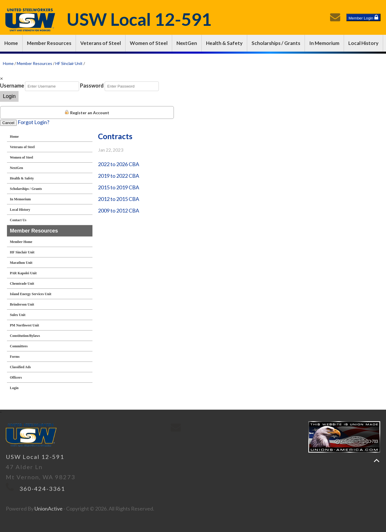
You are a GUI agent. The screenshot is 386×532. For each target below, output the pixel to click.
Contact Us (18, 220)
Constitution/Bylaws (25, 336)
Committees (19, 346)
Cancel (8, 123)
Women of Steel (148, 43)
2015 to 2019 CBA (118, 187)
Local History (363, 43)
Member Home (21, 242)
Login (9, 96)
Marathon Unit (21, 263)
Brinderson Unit (22, 304)
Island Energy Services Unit (30, 294)
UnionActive (48, 508)
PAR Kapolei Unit (23, 273)
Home (11, 43)
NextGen (186, 43)
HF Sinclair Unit (69, 63)
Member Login (363, 17)
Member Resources (49, 43)
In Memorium (324, 43)
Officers (16, 377)
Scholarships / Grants (276, 43)
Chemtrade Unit (22, 284)
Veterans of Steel (100, 43)
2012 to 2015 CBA (118, 199)
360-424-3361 (42, 488)
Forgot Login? (33, 122)
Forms (14, 357)
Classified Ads (20, 367)
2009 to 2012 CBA (118, 210)
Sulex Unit (18, 315)
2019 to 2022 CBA (118, 176)
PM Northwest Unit (24, 325)
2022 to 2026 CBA (118, 164)
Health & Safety (224, 43)
